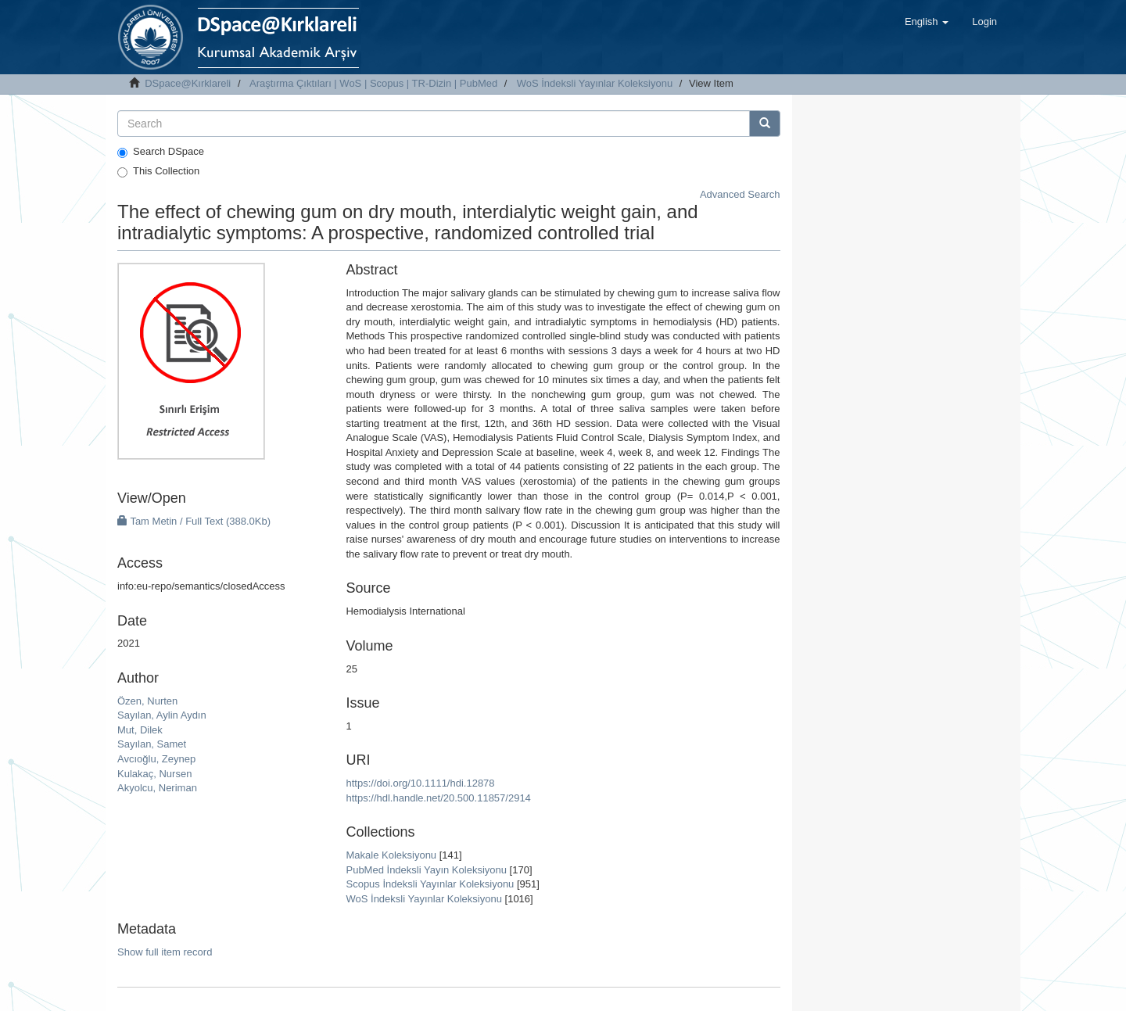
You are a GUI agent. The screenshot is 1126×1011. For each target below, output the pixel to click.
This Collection (158, 171)
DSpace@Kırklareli (188, 83)
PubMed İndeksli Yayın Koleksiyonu (426, 870)
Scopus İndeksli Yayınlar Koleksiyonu (430, 884)
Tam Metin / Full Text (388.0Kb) (194, 521)
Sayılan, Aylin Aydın (161, 715)
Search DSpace (160, 151)
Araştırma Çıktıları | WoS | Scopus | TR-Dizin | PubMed (373, 83)
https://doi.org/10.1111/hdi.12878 (420, 783)
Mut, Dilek (140, 730)
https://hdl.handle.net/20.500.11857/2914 (438, 798)
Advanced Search (740, 194)
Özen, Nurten (147, 701)
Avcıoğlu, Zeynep (156, 759)
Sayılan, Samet (151, 744)
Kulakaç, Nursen (154, 774)
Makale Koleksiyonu (391, 855)
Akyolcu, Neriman (157, 788)
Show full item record (164, 952)
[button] (926, 21)
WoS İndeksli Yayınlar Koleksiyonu (594, 83)
